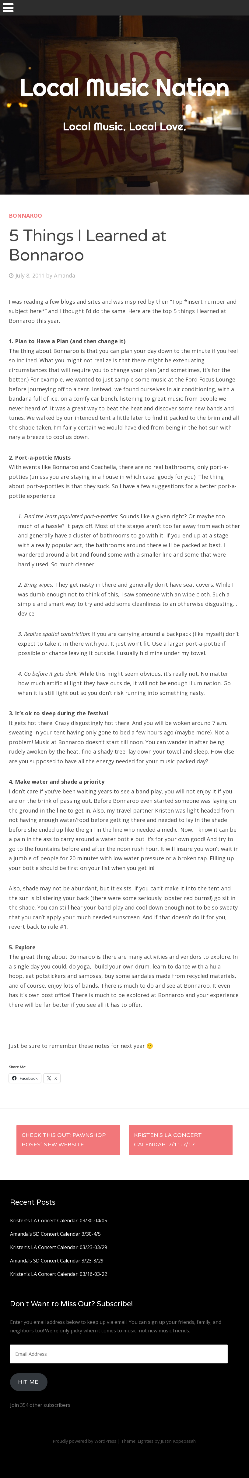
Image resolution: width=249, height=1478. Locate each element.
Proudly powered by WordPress (84, 1441)
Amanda (64, 275)
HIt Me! (29, 1382)
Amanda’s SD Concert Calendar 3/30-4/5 (55, 1234)
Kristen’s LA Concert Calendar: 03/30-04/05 (58, 1220)
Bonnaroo (25, 215)
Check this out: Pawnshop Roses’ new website (64, 1140)
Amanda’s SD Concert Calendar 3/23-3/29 (56, 1260)
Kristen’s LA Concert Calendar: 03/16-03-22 (58, 1274)
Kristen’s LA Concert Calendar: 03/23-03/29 (58, 1247)
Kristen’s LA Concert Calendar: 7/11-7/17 (168, 1140)
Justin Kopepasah (178, 1441)
